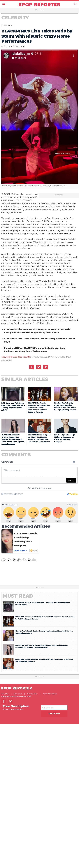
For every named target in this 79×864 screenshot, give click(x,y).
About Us (4, 694)
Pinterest (45, 367)
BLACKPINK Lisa (8, 25)
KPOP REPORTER (39, 4)
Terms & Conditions (50, 694)
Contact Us (18, 694)
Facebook (31, 367)
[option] (39, 119)
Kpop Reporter (23, 357)
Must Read (18, 596)
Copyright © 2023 (9, 357)
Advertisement (39, 10)
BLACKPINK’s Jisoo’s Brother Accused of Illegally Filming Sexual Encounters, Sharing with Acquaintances (12, 439)
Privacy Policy (32, 694)
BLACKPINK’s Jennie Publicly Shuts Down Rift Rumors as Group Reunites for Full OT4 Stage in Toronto (39, 407)
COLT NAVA (19, 46)
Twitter (38, 367)
